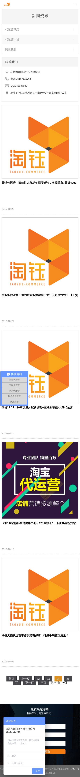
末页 (43, 682)
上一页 (25, 678)
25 (68, 678)
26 (16, 682)
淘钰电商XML (48, 773)
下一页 (29, 682)
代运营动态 (12, 29)
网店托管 (10, 49)
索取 (47, 751)
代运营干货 (12, 39)
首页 (11, 678)
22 (38, 678)
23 (48, 678)
